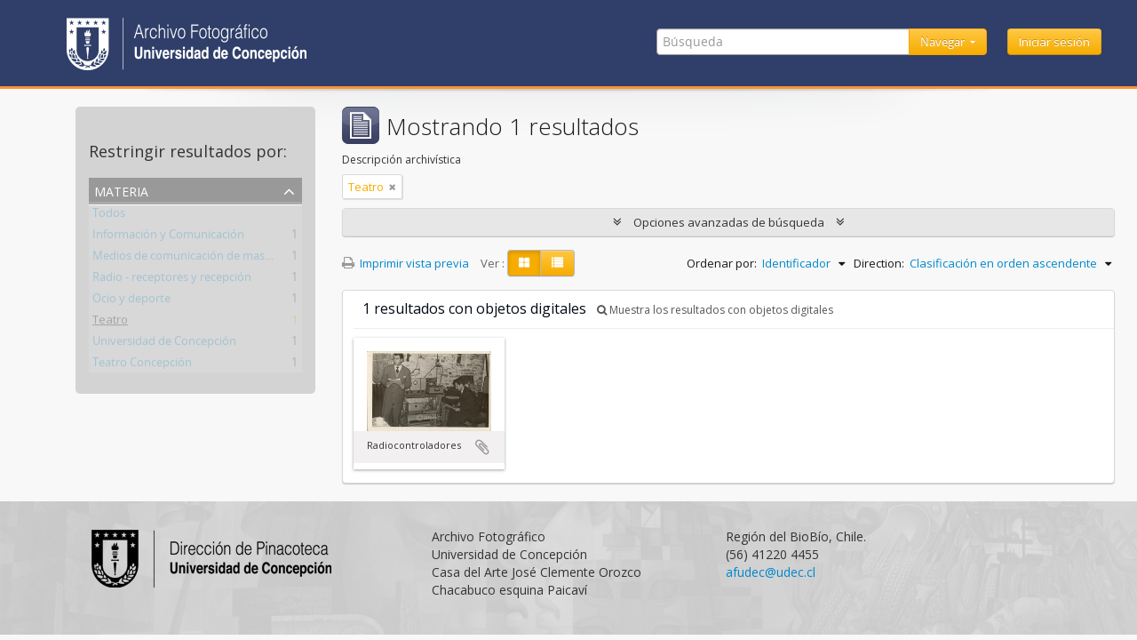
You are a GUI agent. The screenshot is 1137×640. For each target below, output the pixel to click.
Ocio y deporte (131, 301)
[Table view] (557, 263)
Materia (121, 190)
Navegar (943, 42)
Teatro (110, 323)
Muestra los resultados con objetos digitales (715, 309)
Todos (108, 216)
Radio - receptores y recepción (171, 280)
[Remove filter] (392, 187)
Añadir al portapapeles (482, 447)
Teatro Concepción (142, 365)
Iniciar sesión (1054, 42)
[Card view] (524, 263)
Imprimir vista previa (405, 263)
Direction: (879, 263)
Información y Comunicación (168, 237)
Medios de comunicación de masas (184, 259)
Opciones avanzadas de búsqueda (729, 222)
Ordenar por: (722, 263)
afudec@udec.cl (770, 572)
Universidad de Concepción (164, 344)
